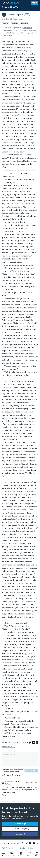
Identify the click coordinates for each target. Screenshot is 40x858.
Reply (4, 795)
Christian (5, 23)
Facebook (20, 834)
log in (20, 769)
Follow (27, 14)
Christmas (24, 23)
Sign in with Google (20, 829)
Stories (29, 856)
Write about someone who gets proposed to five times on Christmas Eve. (20, 30)
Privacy (15, 848)
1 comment (16, 19)
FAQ (3, 848)
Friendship (14, 23)
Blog (36, 856)
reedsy (10, 843)
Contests (21, 856)
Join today (20, 824)
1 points (9, 781)
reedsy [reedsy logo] (10, 2)
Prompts (11, 856)
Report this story (8, 747)
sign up (13, 769)
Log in (34, 3)
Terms (8, 848)
